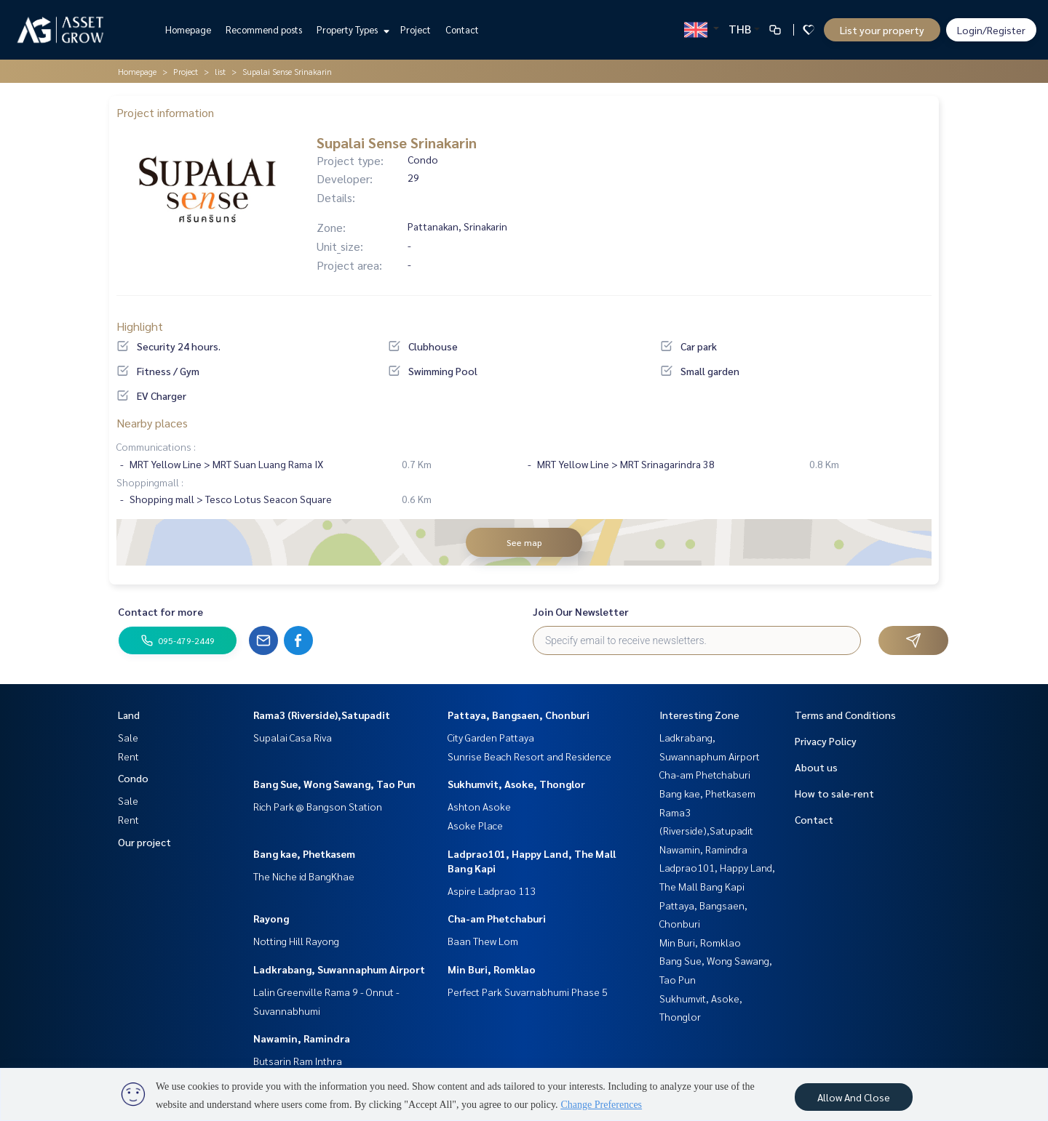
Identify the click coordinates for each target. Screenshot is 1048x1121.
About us (816, 767)
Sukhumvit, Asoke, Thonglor (516, 783)
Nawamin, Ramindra (301, 1038)
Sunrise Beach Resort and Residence (529, 756)
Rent (128, 756)
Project (415, 29)
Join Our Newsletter (581, 611)
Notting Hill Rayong (296, 940)
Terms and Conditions (845, 714)
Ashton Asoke (479, 806)
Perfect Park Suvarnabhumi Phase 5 (528, 991)
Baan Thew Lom (483, 940)
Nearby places (152, 422)
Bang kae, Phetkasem (304, 853)
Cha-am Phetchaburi (497, 918)
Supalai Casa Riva (292, 737)
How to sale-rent (834, 793)
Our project (144, 841)
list (220, 71)
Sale (128, 737)
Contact (462, 29)
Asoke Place (475, 825)
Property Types (351, 29)
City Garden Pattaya (491, 737)
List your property (882, 29)
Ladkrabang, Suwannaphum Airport (339, 969)
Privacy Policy (826, 740)
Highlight (139, 326)
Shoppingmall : (149, 482)
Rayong (271, 918)
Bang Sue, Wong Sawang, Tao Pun (334, 783)
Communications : (156, 446)
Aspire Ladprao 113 (492, 890)
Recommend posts (264, 29)
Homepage (188, 29)
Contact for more (160, 611)
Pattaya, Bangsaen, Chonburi (519, 714)
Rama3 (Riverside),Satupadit (321, 714)
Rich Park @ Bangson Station (317, 806)
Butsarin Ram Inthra (297, 1060)
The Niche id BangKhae (303, 876)
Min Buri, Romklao (492, 969)
